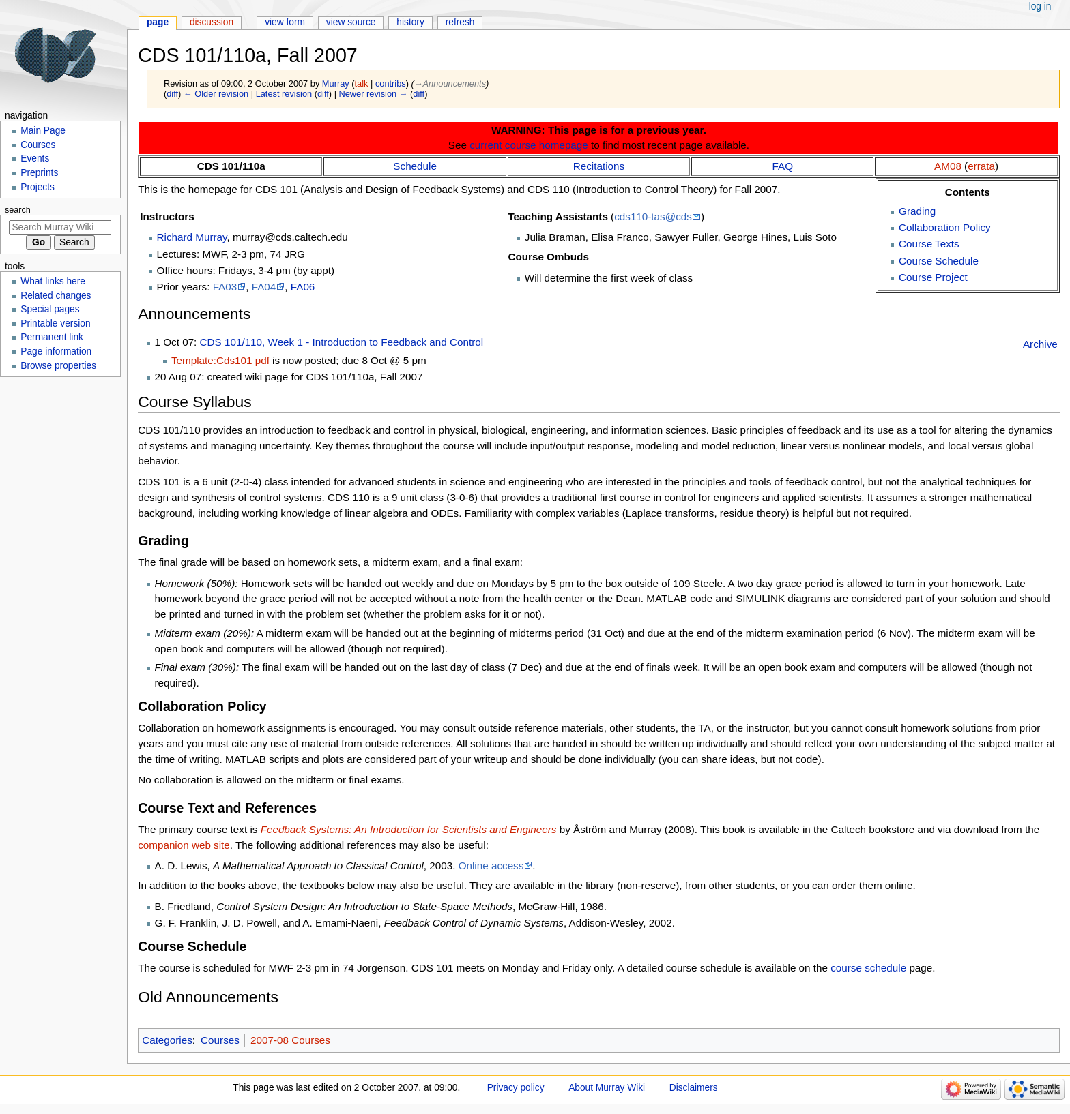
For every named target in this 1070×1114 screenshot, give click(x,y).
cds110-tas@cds (653, 216)
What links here (52, 281)
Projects (37, 187)
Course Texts (929, 244)
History (410, 22)
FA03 (225, 286)
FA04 (264, 286)
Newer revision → (373, 94)
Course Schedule (939, 261)
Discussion (211, 22)
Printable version (55, 323)
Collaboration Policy (945, 227)
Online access (491, 865)
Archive (1040, 344)
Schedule (415, 166)
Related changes (55, 295)
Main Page (43, 130)
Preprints (39, 173)
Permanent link (51, 337)
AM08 (947, 166)
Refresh (460, 22)
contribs (390, 83)
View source (351, 22)
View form (285, 22)
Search (18, 210)
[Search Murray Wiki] (60, 227)
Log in (1040, 6)
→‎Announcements (450, 83)
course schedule (868, 968)
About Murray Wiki (606, 1088)
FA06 (303, 286)
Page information (55, 351)
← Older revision (216, 94)
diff (172, 94)
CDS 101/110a (231, 166)
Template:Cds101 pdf (220, 360)
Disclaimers (693, 1088)
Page (158, 22)
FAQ (782, 166)
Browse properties (58, 366)
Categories (167, 1040)
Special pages (49, 309)
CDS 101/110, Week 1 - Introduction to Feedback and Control (342, 342)
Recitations (598, 166)
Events (34, 158)
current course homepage (528, 145)
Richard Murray (192, 237)
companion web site (184, 845)
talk (361, 83)
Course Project (933, 277)
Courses (220, 1040)
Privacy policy (516, 1088)
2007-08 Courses (290, 1040)
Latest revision (284, 94)
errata (981, 166)
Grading (917, 211)
